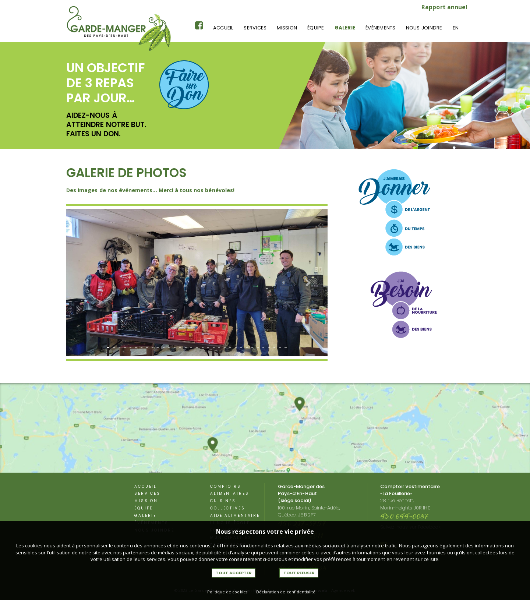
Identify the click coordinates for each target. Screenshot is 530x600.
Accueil (223, 27)
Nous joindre (424, 27)
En (456, 27)
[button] (86, 282)
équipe (315, 27)
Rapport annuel (444, 7)
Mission (287, 27)
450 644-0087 (404, 517)
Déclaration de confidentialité (286, 591)
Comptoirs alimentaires (229, 490)
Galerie (345, 27)
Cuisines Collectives (227, 504)
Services (255, 27)
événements (380, 27)
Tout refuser (298, 573)
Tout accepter (233, 573)
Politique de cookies (227, 591)
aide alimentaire (235, 515)
